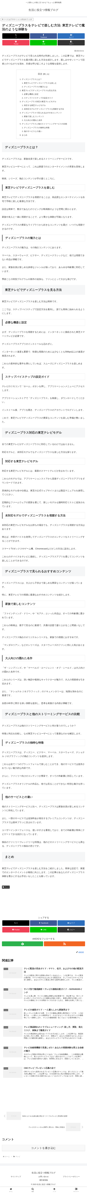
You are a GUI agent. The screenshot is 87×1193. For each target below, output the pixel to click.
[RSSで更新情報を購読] (64, 947)
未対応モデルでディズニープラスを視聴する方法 (44, 111)
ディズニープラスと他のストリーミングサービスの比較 (44, 127)
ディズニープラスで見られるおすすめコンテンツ (41, 115)
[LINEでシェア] (43, 42)
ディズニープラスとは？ (31, 79)
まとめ (23, 139)
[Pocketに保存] (15, 42)
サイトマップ (16, 1182)
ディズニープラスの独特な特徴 (36, 131)
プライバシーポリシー (71, 1182)
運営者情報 (43, 1185)
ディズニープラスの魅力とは (35, 87)
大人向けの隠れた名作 (32, 123)
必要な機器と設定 (30, 95)
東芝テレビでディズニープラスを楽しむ (40, 83)
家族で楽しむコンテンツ (33, 119)
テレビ (6, 891)
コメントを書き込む (43, 1153)
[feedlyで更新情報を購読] (22, 947)
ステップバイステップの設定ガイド (38, 99)
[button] (71, 42)
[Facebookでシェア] (43, 36)
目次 (40, 74)
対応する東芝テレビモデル (34, 107)
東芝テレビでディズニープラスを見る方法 (38, 91)
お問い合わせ (43, 1182)
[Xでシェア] (15, 36)
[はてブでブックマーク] (71, 36)
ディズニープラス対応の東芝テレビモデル (38, 103)
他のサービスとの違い (32, 134)
